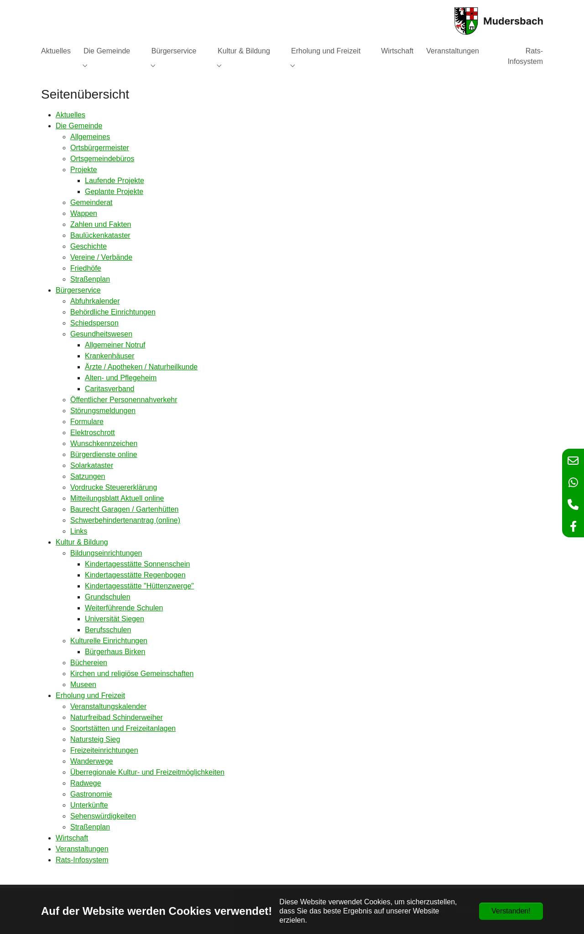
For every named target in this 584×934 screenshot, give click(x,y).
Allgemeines (90, 137)
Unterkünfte (89, 805)
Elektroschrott (92, 432)
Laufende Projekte (114, 180)
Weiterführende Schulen (124, 608)
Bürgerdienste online (103, 454)
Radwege (85, 783)
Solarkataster (91, 465)
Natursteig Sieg (95, 739)
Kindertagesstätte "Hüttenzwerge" (139, 586)
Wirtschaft (72, 838)
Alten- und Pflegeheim (120, 378)
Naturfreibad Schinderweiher (116, 717)
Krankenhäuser (110, 356)
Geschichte (88, 246)
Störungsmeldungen (103, 411)
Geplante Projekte (114, 191)
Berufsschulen (108, 630)
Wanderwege (91, 761)
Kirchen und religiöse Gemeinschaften (131, 673)
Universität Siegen (114, 619)
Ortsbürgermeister (99, 148)
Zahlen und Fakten (100, 224)
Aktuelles (70, 115)
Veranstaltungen (82, 849)
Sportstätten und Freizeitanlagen (123, 728)
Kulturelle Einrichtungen (108, 641)
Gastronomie (91, 794)
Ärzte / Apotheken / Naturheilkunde (141, 367)
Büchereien (88, 662)
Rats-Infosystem (82, 860)
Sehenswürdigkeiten (103, 816)
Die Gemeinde (79, 126)
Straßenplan (90, 279)
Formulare (87, 421)
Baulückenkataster (100, 235)
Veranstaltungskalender (108, 706)
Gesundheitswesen (101, 334)
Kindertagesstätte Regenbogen (135, 575)
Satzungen (87, 476)
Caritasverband (110, 389)
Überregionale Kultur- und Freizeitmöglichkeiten (147, 772)
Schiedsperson (94, 323)
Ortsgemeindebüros (102, 159)
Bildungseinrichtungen (106, 553)
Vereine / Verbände (101, 257)
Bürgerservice (78, 290)
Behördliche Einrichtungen (113, 312)
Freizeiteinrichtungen (104, 750)
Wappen (83, 213)
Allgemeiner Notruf (115, 345)
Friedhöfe (85, 268)
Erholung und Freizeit (90, 695)
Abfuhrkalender (95, 301)
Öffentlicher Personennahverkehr (123, 400)
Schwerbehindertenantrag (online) (125, 520)
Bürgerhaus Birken (115, 652)
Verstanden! (510, 911)
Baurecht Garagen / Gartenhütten (124, 509)
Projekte (83, 169)
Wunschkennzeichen (103, 443)
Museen (83, 684)
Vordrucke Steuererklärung (113, 487)
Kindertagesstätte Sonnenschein (137, 564)
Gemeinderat (91, 202)
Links (78, 531)
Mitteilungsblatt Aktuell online (117, 498)
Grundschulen (107, 597)
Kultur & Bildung (82, 542)
